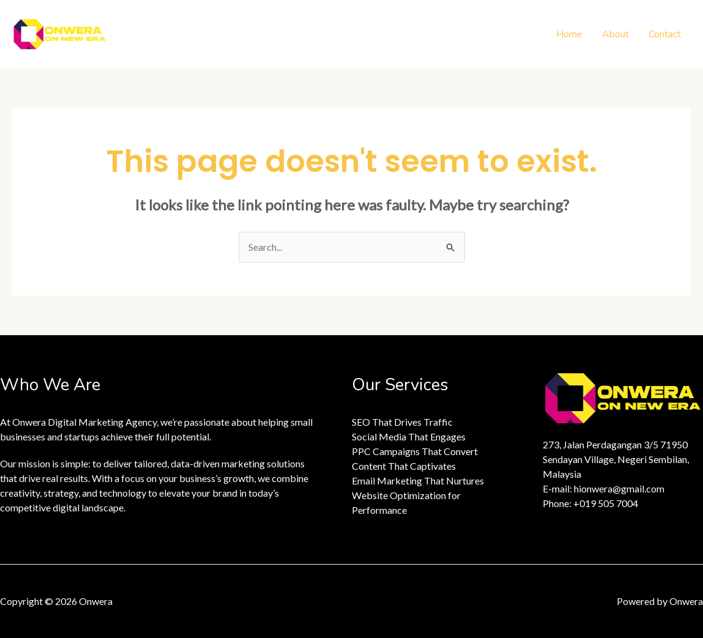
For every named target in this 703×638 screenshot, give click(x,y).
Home (569, 34)
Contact (665, 34)
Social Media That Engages (409, 436)
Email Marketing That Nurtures (418, 480)
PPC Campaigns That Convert (415, 451)
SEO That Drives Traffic (402, 422)
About (615, 34)
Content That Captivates (404, 466)
